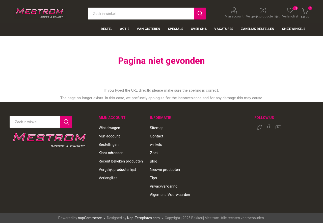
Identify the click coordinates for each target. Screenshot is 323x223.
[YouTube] (278, 127)
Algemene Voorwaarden (170, 194)
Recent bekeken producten (121, 161)
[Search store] (35, 122)
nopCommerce (90, 218)
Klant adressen (111, 153)
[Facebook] (269, 127)
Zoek (154, 153)
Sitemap (157, 128)
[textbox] (141, 13)
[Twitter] (259, 127)
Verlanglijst (108, 178)
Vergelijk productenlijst (263, 16)
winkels (156, 144)
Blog (153, 161)
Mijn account (234, 16)
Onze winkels (293, 29)
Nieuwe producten (165, 169)
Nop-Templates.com (143, 218)
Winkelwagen (109, 128)
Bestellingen (109, 144)
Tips (153, 178)
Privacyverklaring (163, 186)
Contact (156, 136)
